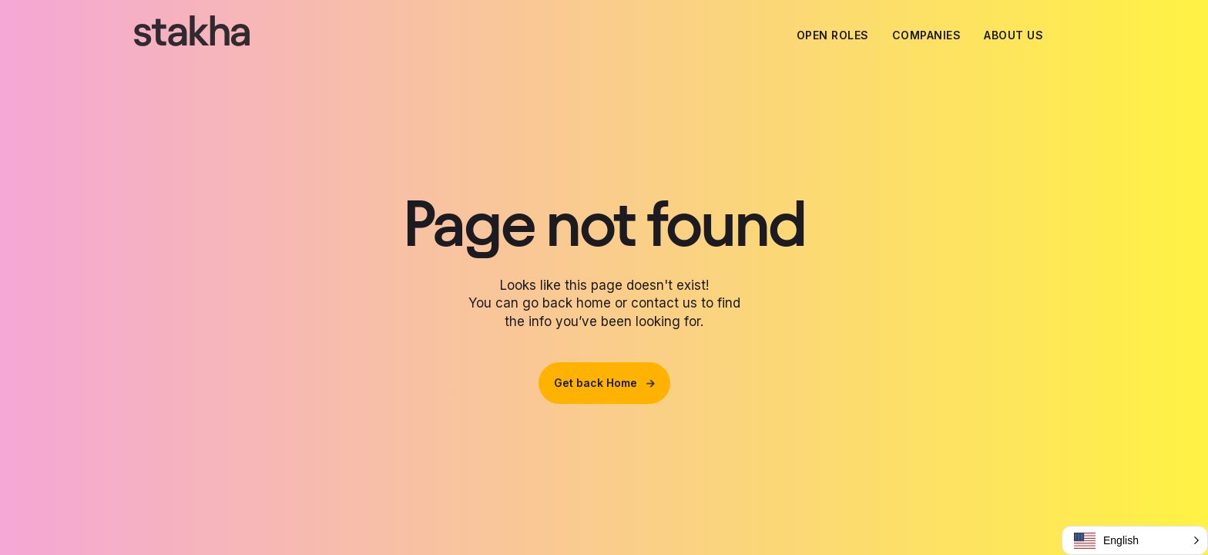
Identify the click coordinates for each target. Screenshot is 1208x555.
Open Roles (833, 35)
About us (1013, 35)
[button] (1134, 540)
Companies (926, 35)
